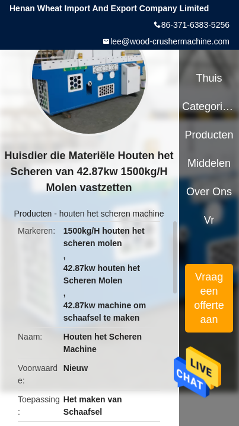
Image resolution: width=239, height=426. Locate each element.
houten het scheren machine (111, 213)
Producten (33, 213)
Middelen (209, 163)
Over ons (209, 192)
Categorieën (209, 106)
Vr (209, 220)
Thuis (209, 78)
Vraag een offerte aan (209, 298)
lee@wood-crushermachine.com (170, 41)
